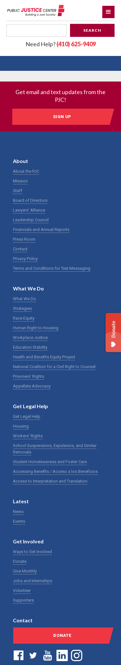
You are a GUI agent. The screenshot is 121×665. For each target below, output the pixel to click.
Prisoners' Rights (28, 376)
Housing (21, 426)
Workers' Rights (28, 435)
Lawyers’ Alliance (29, 210)
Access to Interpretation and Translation (50, 481)
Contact (20, 248)
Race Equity (24, 318)
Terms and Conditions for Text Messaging (51, 268)
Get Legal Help (26, 416)
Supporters (23, 600)
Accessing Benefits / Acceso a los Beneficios (55, 471)
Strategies (22, 308)
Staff (17, 190)
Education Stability (30, 347)
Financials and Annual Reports (41, 229)
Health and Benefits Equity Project (44, 356)
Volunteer (22, 590)
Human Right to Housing (35, 327)
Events (19, 521)
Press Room (24, 239)
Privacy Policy (25, 258)
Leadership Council (31, 219)
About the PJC (26, 171)
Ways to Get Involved (32, 551)
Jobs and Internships (32, 580)
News (18, 511)
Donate (19, 561)
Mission (20, 181)
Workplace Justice (30, 337)
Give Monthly (25, 571)
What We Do (24, 298)
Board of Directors (30, 200)
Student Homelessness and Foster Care (50, 461)
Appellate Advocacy (32, 386)
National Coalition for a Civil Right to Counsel (54, 366)
